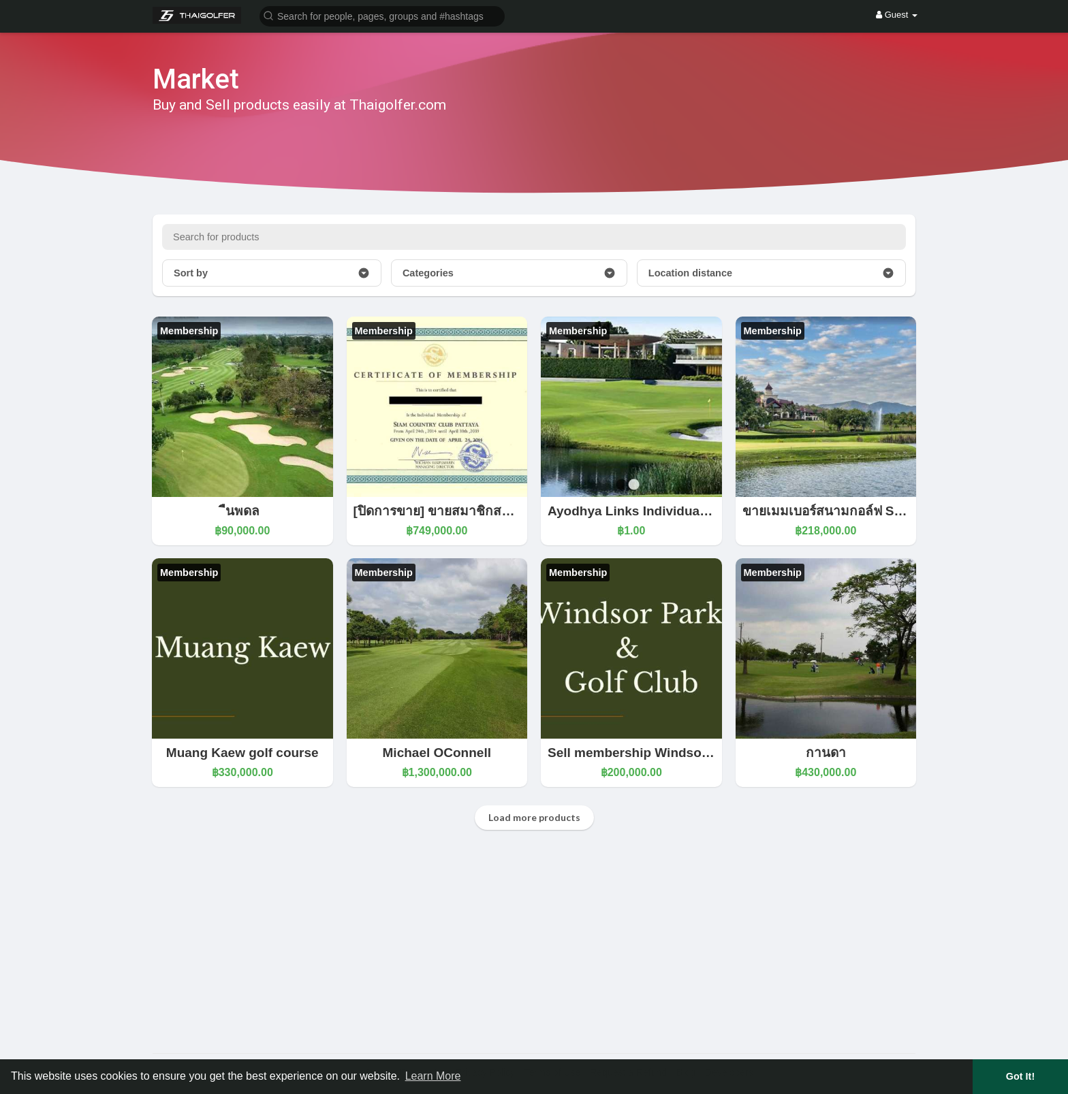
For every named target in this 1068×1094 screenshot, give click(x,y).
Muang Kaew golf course (242, 752)
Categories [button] (509, 273)
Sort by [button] (272, 273)
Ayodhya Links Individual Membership (665, 511)
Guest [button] (896, 15)
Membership (189, 330)
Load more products (534, 817)
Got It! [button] (1020, 1076)
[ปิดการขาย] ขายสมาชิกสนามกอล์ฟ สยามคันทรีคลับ (504, 511)
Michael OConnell (437, 752)
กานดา (826, 752)
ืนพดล (242, 511)
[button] (382, 15)
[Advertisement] (534, 944)
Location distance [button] (771, 273)
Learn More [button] (433, 1076)
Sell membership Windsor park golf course (679, 752)
